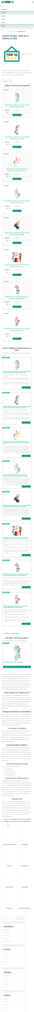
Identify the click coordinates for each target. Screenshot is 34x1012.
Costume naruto (6, 955)
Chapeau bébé (5, 1007)
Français (3, 26)
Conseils (3, 22)
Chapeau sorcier (5, 1009)
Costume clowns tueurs (6, 958)
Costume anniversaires (6, 961)
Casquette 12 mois (6, 1001)
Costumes (3, 12)
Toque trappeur (5, 1004)
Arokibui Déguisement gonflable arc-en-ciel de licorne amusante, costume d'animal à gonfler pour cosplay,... (15, 475)
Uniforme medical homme (7, 984)
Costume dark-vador (6, 952)
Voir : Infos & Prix (18, 115)
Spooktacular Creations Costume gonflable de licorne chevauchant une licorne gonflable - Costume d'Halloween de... (16, 443)
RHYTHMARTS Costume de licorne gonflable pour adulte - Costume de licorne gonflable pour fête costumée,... (16, 574)
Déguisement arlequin (6, 935)
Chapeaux (3, 19)
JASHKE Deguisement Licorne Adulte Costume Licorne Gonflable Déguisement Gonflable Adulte (15, 607)
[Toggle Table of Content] (9, 81)
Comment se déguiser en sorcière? (8, 941)
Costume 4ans (5, 964)
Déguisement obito (6, 932)
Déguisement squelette (6, 930)
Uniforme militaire (6, 978)
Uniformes (3, 16)
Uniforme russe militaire (6, 975)
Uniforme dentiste (6, 981)
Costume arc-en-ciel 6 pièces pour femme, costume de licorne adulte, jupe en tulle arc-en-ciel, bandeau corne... (16, 538)
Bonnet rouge (5, 998)
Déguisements (4, 9)
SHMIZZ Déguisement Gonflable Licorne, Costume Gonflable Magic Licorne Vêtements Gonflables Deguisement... (17, 372)
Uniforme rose (5, 986)
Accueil (10, 31)
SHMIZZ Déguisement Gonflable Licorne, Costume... (13, 662)
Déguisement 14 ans (6, 938)
